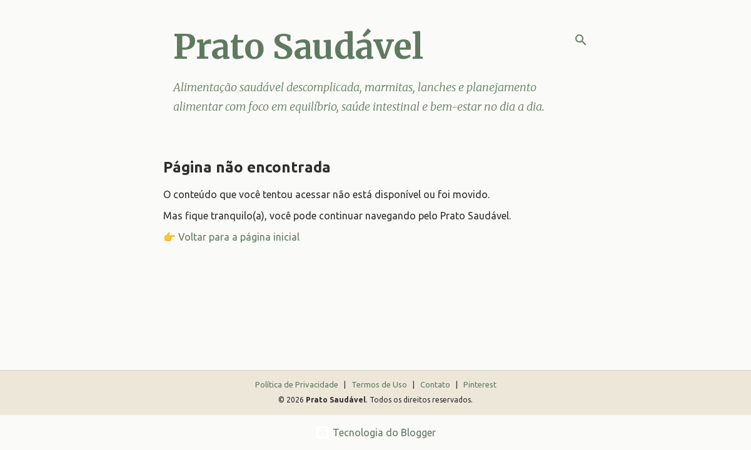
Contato (436, 384)
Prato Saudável (298, 46)
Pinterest (479, 384)
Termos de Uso (380, 384)
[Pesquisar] (580, 40)
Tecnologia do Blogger (375, 432)
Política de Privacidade (297, 384)
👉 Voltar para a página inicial (231, 236)
